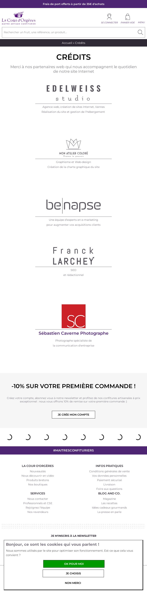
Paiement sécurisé (109, 480)
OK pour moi (74, 564)
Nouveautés (38, 471)
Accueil (67, 43)
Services (37, 493)
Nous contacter (37, 499)
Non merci (73, 583)
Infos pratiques (109, 466)
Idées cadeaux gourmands (109, 507)
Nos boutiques (37, 484)
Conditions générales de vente (109, 471)
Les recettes (109, 503)
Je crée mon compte (73, 414)
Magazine (109, 499)
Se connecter (109, 22)
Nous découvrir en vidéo (37, 475)
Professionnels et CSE (37, 503)
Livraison (109, 484)
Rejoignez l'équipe (38, 507)
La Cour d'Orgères (38, 466)
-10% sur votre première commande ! (73, 386)
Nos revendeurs (37, 512)
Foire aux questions (109, 489)
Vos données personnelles (109, 475)
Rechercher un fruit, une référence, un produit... (35, 32)
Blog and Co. (109, 493)
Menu (141, 22)
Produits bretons (37, 480)
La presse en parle (109, 512)
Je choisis (73, 573)
